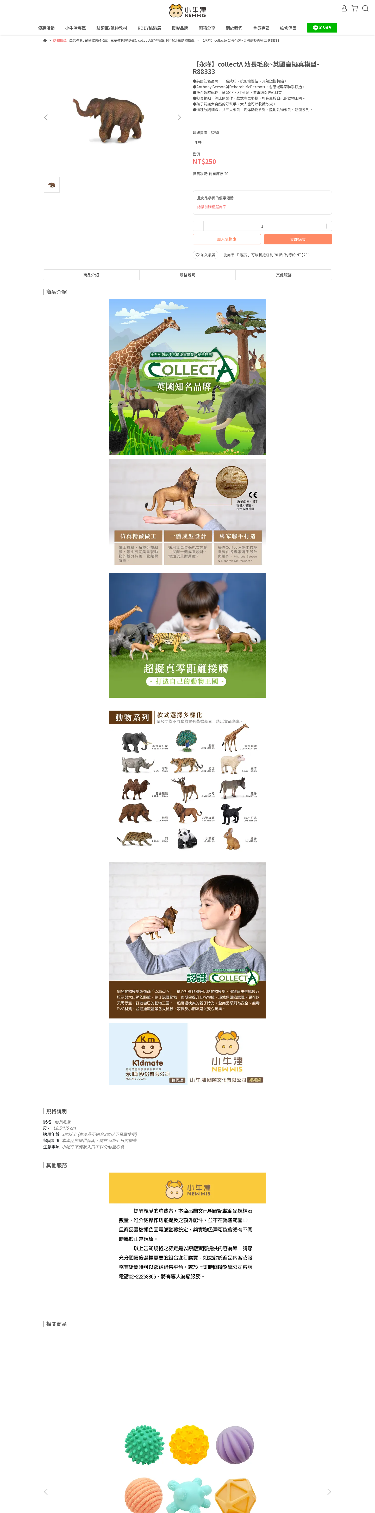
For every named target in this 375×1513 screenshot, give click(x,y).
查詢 (46, 1456)
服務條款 (105, 1456)
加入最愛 (205, 254)
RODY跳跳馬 (149, 28)
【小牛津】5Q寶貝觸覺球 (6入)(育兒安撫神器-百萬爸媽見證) (82, 1401)
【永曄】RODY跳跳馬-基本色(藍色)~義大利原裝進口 (293, 1401)
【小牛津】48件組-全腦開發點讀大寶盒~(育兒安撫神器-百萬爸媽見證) (152, 1401)
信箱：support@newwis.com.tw (70, 1480)
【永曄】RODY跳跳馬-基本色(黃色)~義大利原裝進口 (223, 1401)
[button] (179, 117)
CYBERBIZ (144, 1499)
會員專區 (168, 1456)
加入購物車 (226, 239)
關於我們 (147, 1456)
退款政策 (64, 1456)
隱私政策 (84, 1456)
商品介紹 (91, 274)
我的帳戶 (126, 1456)
